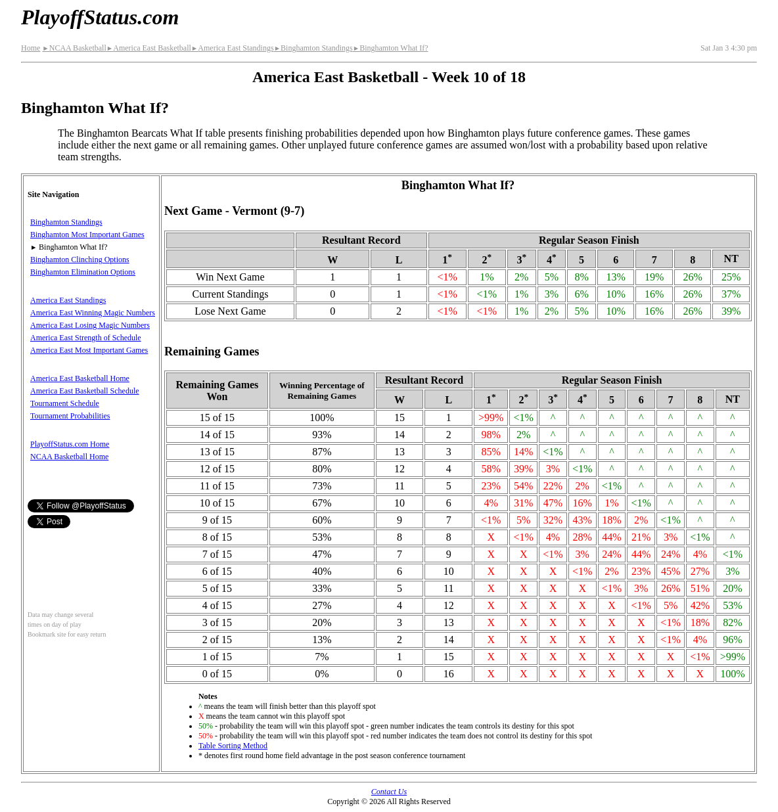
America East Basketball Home (79, 378)
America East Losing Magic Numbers (90, 325)
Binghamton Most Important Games (87, 234)
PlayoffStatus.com (100, 17)
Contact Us (389, 791)
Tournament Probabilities (70, 415)
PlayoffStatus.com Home (69, 444)
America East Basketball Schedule (84, 390)
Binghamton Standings (313, 48)
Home (30, 48)
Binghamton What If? (390, 48)
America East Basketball (148, 48)
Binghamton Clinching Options (79, 259)
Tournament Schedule (64, 403)
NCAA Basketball (74, 48)
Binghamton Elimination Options (82, 272)
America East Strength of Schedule (85, 337)
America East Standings (232, 48)
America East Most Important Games (89, 350)
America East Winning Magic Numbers (92, 312)
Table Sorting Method (232, 745)
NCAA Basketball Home (69, 456)
